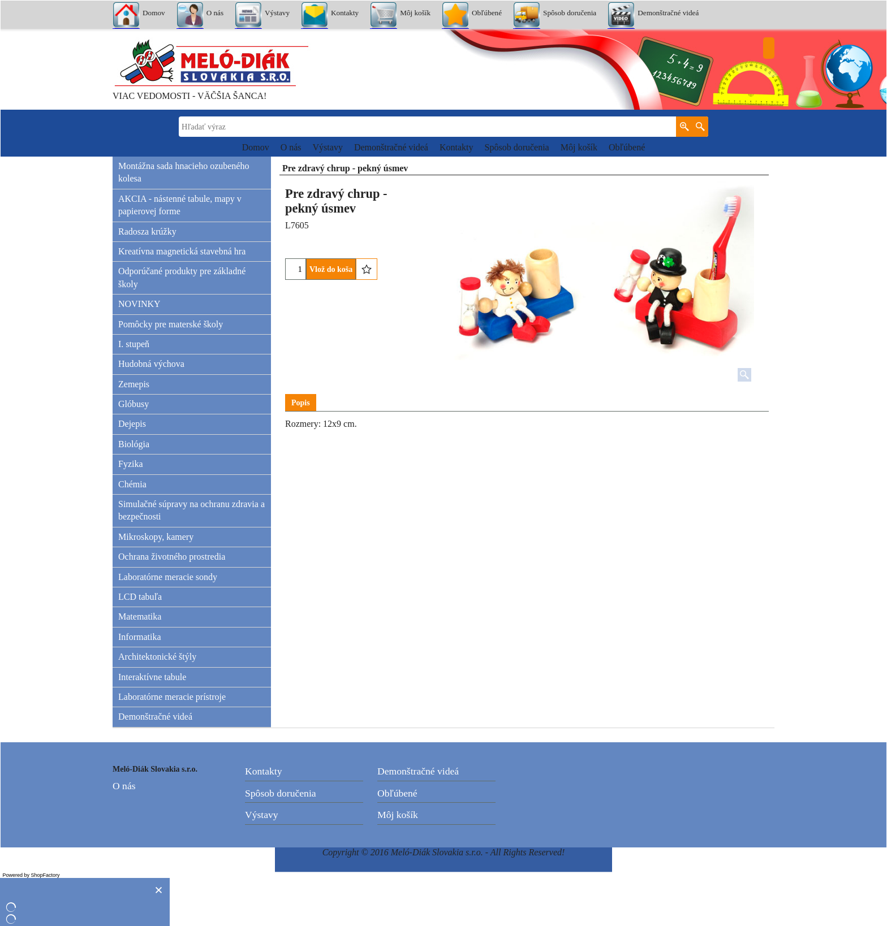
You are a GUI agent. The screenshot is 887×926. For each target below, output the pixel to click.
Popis (300, 403)
